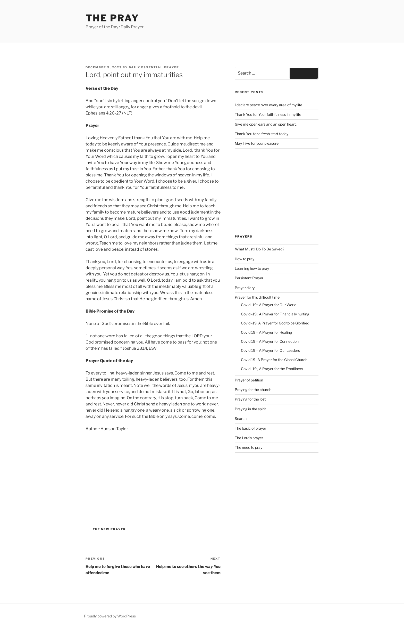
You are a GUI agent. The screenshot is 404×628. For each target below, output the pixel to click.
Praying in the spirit (250, 409)
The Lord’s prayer (249, 438)
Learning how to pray (252, 268)
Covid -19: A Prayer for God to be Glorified (275, 323)
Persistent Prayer (249, 278)
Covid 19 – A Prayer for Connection (270, 341)
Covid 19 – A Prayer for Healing (266, 332)
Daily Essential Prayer (154, 67)
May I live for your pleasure (257, 143)
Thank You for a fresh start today (261, 134)
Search (241, 418)
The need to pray (248, 447)
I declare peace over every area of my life (268, 105)
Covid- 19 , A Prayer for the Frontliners (272, 368)
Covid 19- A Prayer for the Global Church (274, 359)
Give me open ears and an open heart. (266, 124)
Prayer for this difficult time (257, 297)
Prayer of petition (249, 380)
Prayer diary (245, 288)
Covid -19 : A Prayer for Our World (268, 305)
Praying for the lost (250, 399)
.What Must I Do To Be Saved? (259, 249)
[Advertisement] (153, 474)
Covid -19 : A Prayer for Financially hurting (275, 314)
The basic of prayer (250, 428)
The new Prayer (109, 529)
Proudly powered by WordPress (110, 616)
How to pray (244, 259)
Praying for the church (253, 389)
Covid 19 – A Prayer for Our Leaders (270, 350)
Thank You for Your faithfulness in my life (268, 114)
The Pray (112, 18)
